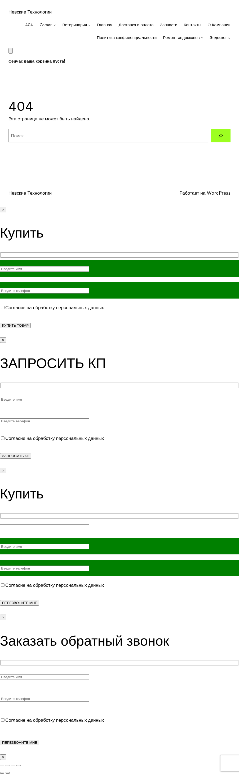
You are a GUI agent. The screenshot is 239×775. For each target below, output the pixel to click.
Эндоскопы (220, 37)
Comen (45, 25)
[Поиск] (221, 135)
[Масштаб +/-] (2, 765)
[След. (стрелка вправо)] (8, 773)
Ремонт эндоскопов (181, 37)
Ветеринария (74, 25)
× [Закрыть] (3, 210)
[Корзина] (10, 51)
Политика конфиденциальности (127, 37)
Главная (104, 25)
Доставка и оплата (136, 25)
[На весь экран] (8, 765)
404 (29, 25)
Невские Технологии (30, 11)
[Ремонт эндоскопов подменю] (202, 37)
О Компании (219, 25)
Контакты (192, 25)
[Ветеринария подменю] (89, 25)
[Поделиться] (13, 765)
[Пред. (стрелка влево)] (2, 773)
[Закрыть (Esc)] (18, 765)
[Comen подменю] (55, 25)
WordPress (219, 193)
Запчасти (169, 25)
